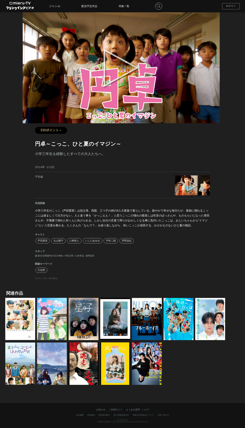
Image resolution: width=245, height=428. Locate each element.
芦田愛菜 (42, 240)
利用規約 (91, 415)
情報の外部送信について (143, 415)
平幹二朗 (111, 240)
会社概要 (80, 415)
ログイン (231, 6)
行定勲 (41, 270)
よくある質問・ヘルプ (137, 409)
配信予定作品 (89, 6)
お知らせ (100, 409)
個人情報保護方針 (121, 415)
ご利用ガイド (116, 409)
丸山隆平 (58, 240)
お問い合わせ (163, 415)
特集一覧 (124, 6)
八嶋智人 (74, 240)
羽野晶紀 (127, 240)
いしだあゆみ (92, 240)
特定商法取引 (104, 415)
